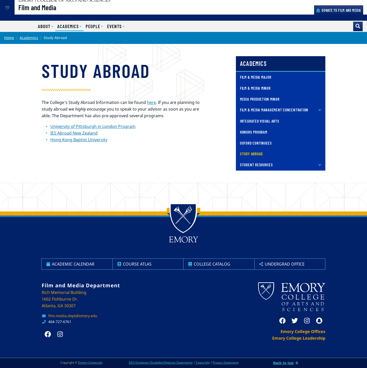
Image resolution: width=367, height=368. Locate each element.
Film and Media (55, 13)
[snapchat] (319, 320)
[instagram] (307, 320)
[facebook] (282, 320)
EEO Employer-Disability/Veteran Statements (161, 362)
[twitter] (295, 320)
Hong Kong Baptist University (78, 140)
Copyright (203, 362)
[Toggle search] (358, 26)
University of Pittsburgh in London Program (92, 126)
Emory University (90, 362)
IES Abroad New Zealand (74, 133)
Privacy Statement (225, 362)
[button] (45, 26)
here (151, 102)
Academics (29, 37)
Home (9, 37)
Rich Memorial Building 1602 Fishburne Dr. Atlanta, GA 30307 (64, 299)
